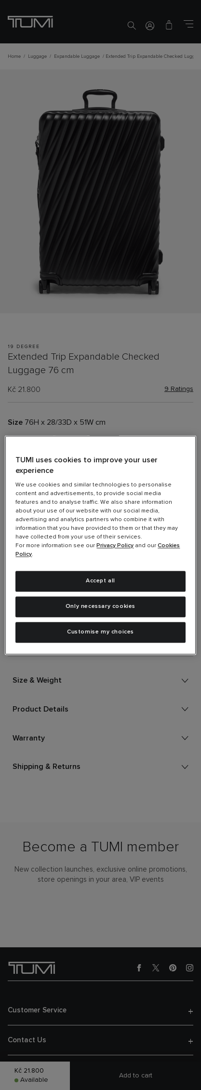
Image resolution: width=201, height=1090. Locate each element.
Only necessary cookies (100, 606)
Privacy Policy (115, 546)
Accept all (100, 581)
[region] (100, 545)
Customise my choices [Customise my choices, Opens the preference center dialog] (100, 632)
